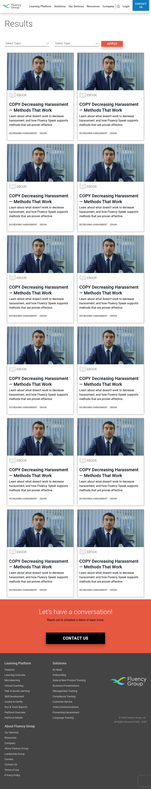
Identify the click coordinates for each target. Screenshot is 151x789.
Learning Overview (15, 675)
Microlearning (12, 680)
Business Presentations (66, 685)
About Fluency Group (16, 748)
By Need (57, 669)
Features (10, 669)
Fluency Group (11, 6)
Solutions (60, 6)
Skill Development (14, 696)
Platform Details (14, 717)
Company (108, 6)
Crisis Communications (66, 707)
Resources (93, 6)
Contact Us (141, 5)
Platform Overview (15, 712)
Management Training (65, 691)
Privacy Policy (12, 775)
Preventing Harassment (66, 712)
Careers (9, 759)
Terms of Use (12, 770)
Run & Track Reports (16, 707)
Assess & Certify (14, 701)
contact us (75, 638)
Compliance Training (64, 696)
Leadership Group (15, 754)
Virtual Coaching (14, 685)
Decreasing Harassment (23, 133)
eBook (22, 95)
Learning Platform (40, 6)
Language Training (63, 717)
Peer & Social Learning (17, 691)
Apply (112, 44)
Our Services (76, 6)
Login (126, 6)
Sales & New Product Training (69, 680)
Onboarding (59, 675)
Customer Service (62, 701)
